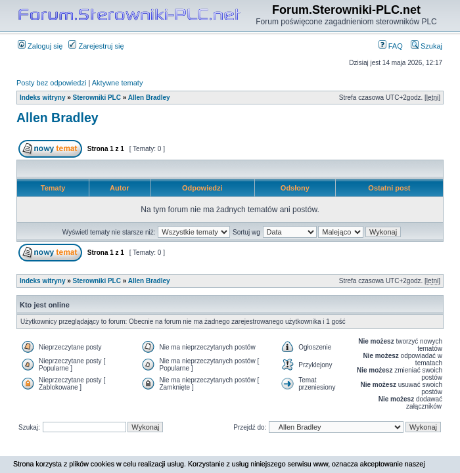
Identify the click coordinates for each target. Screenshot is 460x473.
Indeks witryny (42, 97)
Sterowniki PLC (97, 97)
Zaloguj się (40, 46)
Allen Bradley (149, 97)
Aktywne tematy (117, 83)
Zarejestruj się (96, 46)
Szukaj (426, 46)
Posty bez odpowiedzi (51, 83)
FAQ (391, 46)
